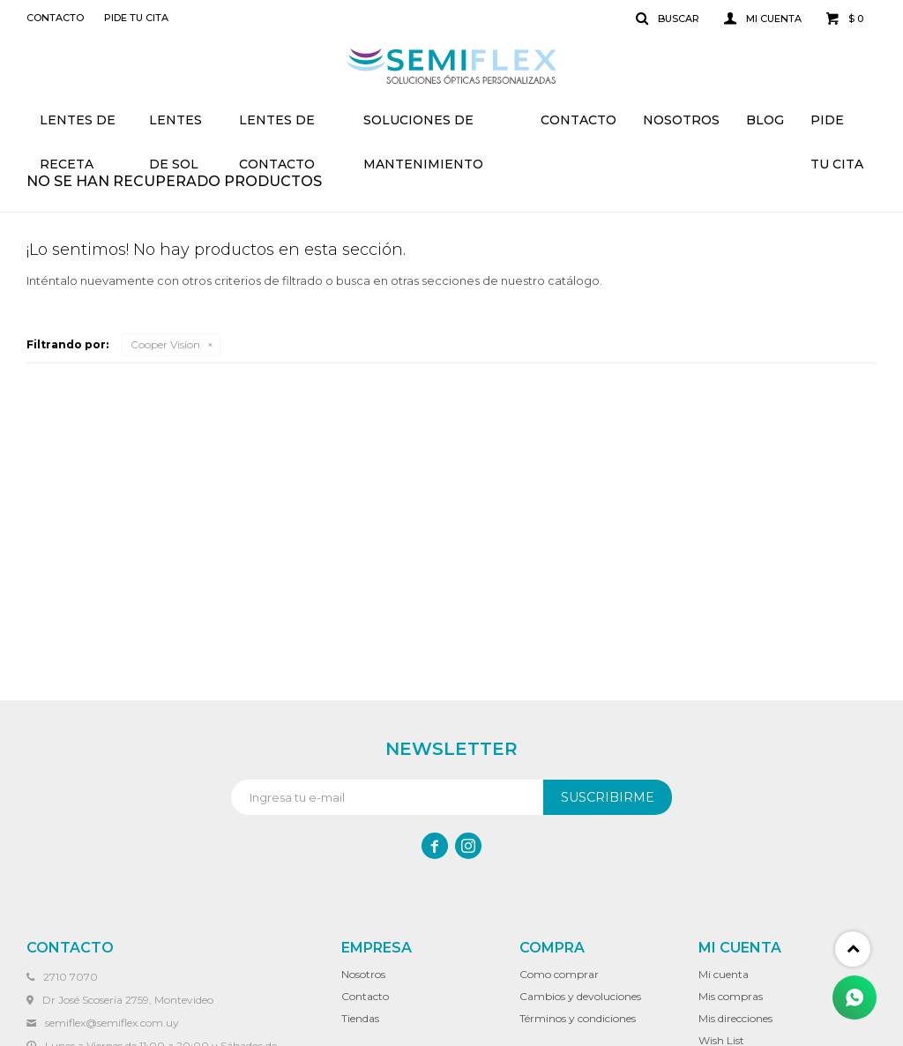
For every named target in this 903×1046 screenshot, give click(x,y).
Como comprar (559, 974)
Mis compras (730, 996)
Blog (765, 120)
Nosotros (681, 120)
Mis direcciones (735, 1018)
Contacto (578, 120)
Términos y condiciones (577, 1018)
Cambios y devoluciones (580, 996)
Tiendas (360, 1018)
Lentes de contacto (277, 127)
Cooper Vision (165, 344)
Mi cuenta (723, 974)
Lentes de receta (78, 127)
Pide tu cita (836, 127)
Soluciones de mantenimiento (423, 127)
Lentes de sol (175, 127)
